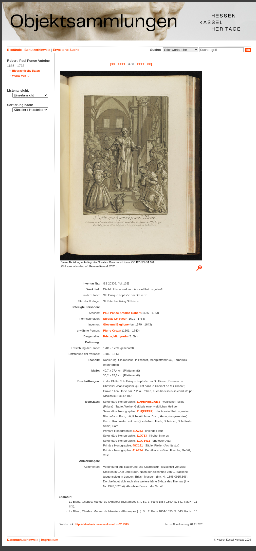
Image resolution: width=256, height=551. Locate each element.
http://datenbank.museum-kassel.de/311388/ (102, 524)
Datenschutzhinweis (22, 540)
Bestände (14, 50)
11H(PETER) (144, 411)
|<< (112, 64)
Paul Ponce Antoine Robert (122, 312)
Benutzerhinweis (37, 50)
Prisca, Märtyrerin (115, 336)
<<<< (121, 64)
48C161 (138, 445)
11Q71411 (143, 440)
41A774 (138, 450)
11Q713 (141, 435)
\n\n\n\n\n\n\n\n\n (180, 49)
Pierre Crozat (112, 330)
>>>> (140, 64)
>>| (149, 64)
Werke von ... (20, 75)
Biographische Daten (26, 70)
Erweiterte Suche (66, 50)
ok (248, 50)
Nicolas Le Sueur (115, 318)
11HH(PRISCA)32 (148, 401)
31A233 (138, 430)
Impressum (49, 540)
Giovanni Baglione (116, 324)
